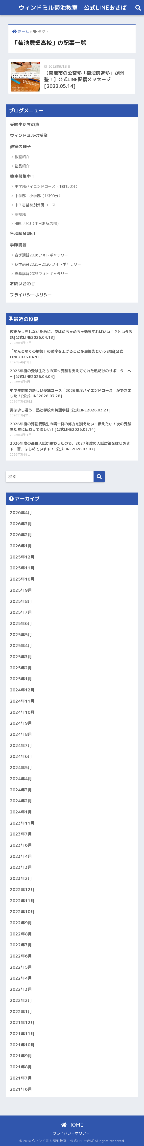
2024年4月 (21, 778)
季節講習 (18, 245)
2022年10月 (22, 911)
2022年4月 (21, 978)
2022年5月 (21, 967)
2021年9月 (21, 1055)
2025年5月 (21, 634)
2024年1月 (21, 812)
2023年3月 (21, 867)
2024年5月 (21, 767)
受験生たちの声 (24, 124)
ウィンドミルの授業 (29, 135)
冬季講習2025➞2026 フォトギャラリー (48, 264)
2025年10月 (22, 579)
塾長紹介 (22, 166)
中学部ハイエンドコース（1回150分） (47, 186)
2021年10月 (22, 1045)
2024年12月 (22, 690)
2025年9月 (21, 590)
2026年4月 (21, 512)
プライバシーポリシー (31, 295)
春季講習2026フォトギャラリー (41, 255)
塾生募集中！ (22, 176)
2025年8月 (21, 601)
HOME (72, 1125)
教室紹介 (22, 156)
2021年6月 (21, 1089)
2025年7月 (21, 612)
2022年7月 (21, 945)
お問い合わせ (22, 283)
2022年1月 (21, 1011)
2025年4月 (21, 645)
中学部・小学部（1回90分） (38, 195)
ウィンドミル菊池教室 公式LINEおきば (73, 7)
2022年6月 (21, 956)
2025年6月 (21, 623)
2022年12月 (22, 889)
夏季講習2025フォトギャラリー (41, 273)
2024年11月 (22, 701)
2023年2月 (21, 878)
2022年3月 (21, 989)
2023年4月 (21, 856)
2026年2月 (21, 534)
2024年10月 (22, 712)
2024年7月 (21, 745)
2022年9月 (21, 923)
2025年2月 (21, 668)
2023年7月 (21, 834)
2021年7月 (21, 1078)
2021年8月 (21, 1067)
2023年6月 (21, 845)
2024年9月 (21, 723)
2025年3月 (21, 656)
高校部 (20, 214)
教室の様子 (20, 146)
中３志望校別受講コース (35, 205)
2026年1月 (21, 546)
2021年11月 (22, 1033)
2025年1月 (21, 678)
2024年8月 (21, 734)
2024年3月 (21, 790)
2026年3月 (21, 524)
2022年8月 (21, 934)
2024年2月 (21, 801)
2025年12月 (22, 557)
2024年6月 (21, 756)
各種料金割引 (22, 233)
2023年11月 (22, 823)
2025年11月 (22, 568)
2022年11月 (22, 900)
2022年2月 (21, 1000)
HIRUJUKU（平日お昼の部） (38, 223)
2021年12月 (22, 1022)
